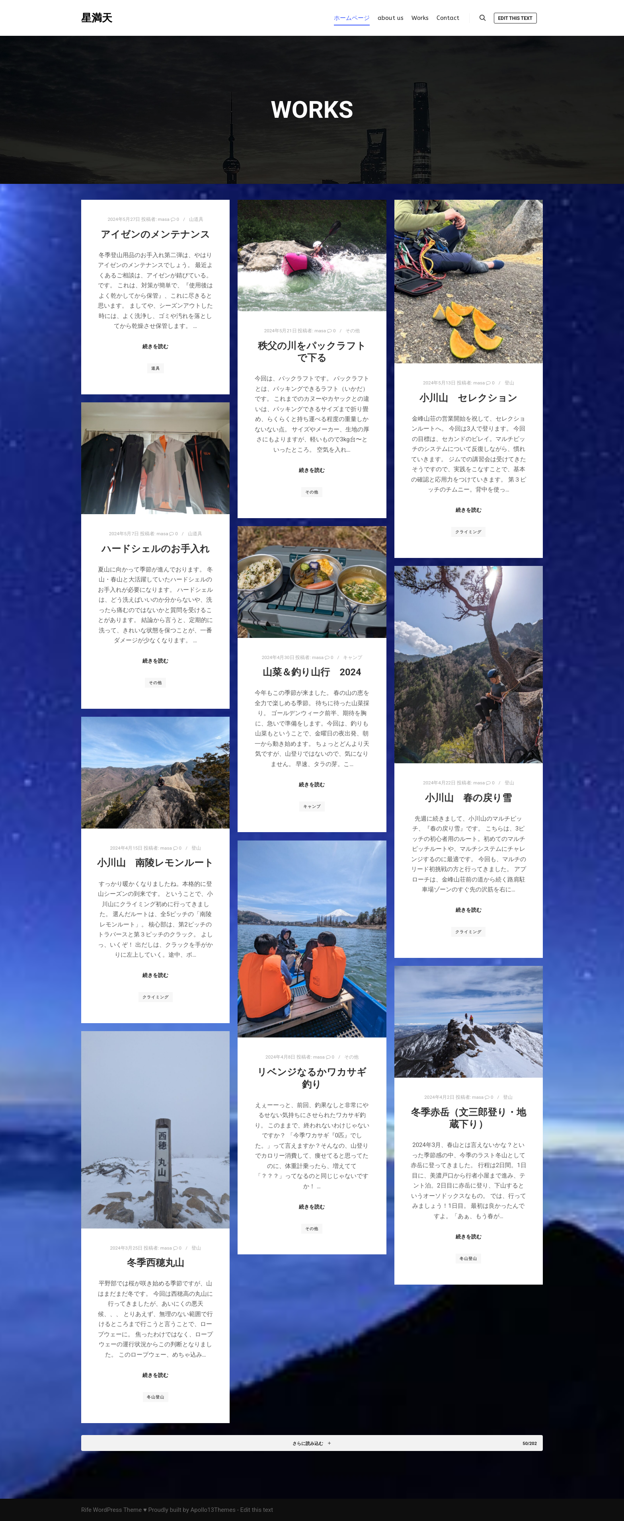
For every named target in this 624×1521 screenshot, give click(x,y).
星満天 (96, 18)
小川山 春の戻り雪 (468, 797)
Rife (86, 1509)
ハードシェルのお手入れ (155, 548)
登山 (509, 383)
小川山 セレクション (468, 398)
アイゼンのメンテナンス (155, 234)
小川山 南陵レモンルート (155, 862)
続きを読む (155, 346)
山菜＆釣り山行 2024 (312, 672)
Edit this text (515, 18)
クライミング (468, 532)
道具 (155, 368)
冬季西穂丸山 (155, 1262)
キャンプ (352, 657)
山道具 (196, 219)
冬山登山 (468, 1258)
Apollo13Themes (213, 1509)
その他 (352, 330)
